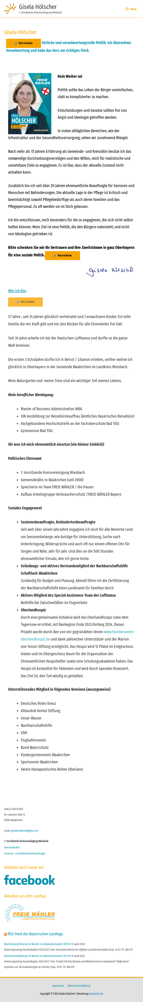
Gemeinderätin (12, 847)
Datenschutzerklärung (79, 986)
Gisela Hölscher (38, 7)
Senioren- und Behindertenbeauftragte (24, 853)
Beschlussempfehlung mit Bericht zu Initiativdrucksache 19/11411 (37, 944)
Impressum (58, 986)
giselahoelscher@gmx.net (24, 830)
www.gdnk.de (96, 993)
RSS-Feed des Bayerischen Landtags (35, 933)
